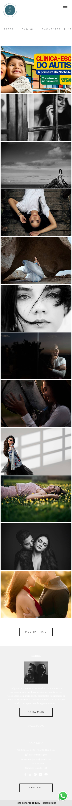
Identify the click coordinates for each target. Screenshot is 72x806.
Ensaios (28, 29)
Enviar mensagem (38, 754)
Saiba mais (36, 712)
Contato (36, 787)
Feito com (36, 802)
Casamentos (51, 29)
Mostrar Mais (36, 632)
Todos (8, 29)
